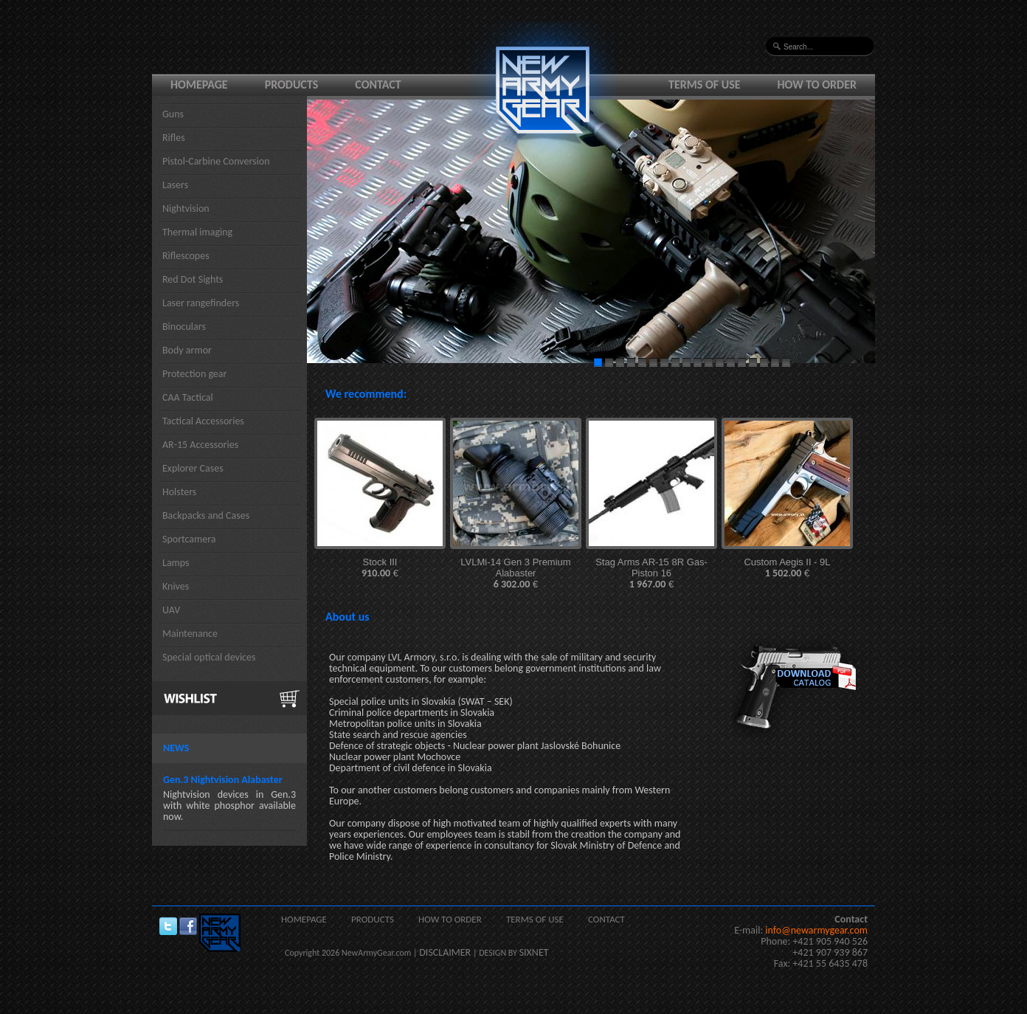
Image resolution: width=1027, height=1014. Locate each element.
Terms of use (704, 84)
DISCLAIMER (445, 952)
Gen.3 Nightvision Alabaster (223, 779)
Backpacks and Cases (205, 515)
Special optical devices (209, 657)
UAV (171, 609)
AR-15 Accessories (200, 444)
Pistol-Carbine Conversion (216, 161)
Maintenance (190, 633)
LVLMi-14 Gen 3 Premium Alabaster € (515, 573)
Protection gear (194, 373)
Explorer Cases (193, 468)
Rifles (173, 137)
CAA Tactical (187, 397)
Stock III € (380, 567)
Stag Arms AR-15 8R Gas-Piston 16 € (651, 573)
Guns (173, 114)
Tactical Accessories (203, 421)
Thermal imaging (197, 232)
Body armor (187, 350)
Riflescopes (186, 255)
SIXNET (534, 952)
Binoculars (184, 326)
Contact (378, 84)
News (176, 748)
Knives (175, 586)
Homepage (199, 84)
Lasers (175, 184)
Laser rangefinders (200, 302)
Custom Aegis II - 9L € (787, 567)
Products (292, 84)
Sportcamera (189, 539)
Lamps (176, 562)
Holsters (179, 491)
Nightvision (186, 208)
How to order (817, 84)
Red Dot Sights (192, 279)
